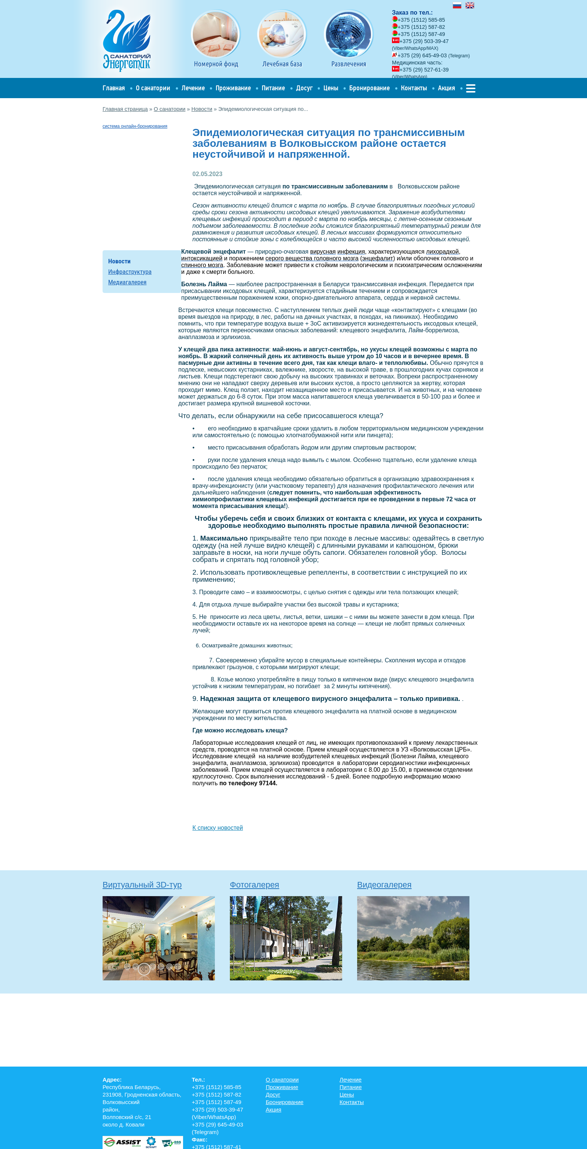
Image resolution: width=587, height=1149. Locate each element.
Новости (201, 109)
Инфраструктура (130, 271)
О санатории (153, 88)
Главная (114, 88)
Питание (273, 88)
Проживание (233, 88)
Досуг (304, 88)
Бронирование (369, 88)
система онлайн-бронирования (135, 126)
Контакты (414, 88)
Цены (330, 88)
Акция (446, 88)
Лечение (193, 88)
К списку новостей (217, 828)
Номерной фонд (216, 38)
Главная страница (125, 109)
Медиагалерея (127, 282)
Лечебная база (282, 38)
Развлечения (349, 38)
